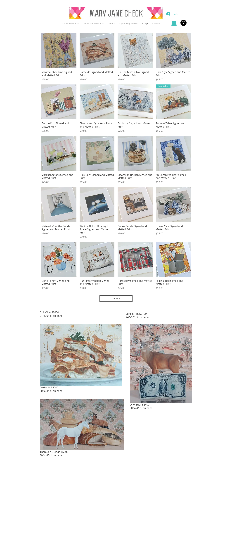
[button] (174, 23)
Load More (116, 298)
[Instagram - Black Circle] (183, 23)
